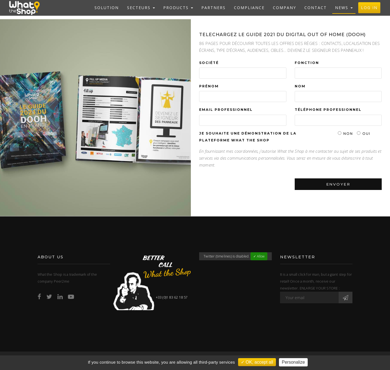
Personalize (293, 362)
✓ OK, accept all (257, 362)
